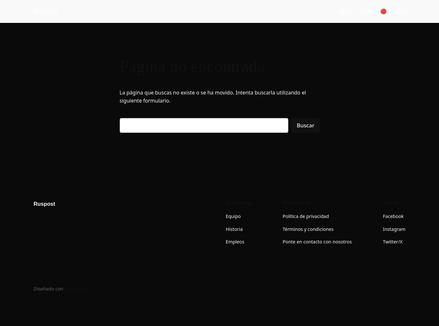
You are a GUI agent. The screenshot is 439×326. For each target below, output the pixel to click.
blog (345, 11)
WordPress (76, 289)
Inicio (366, 11)
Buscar (305, 125)
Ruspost (46, 11)
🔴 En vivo (392, 11)
